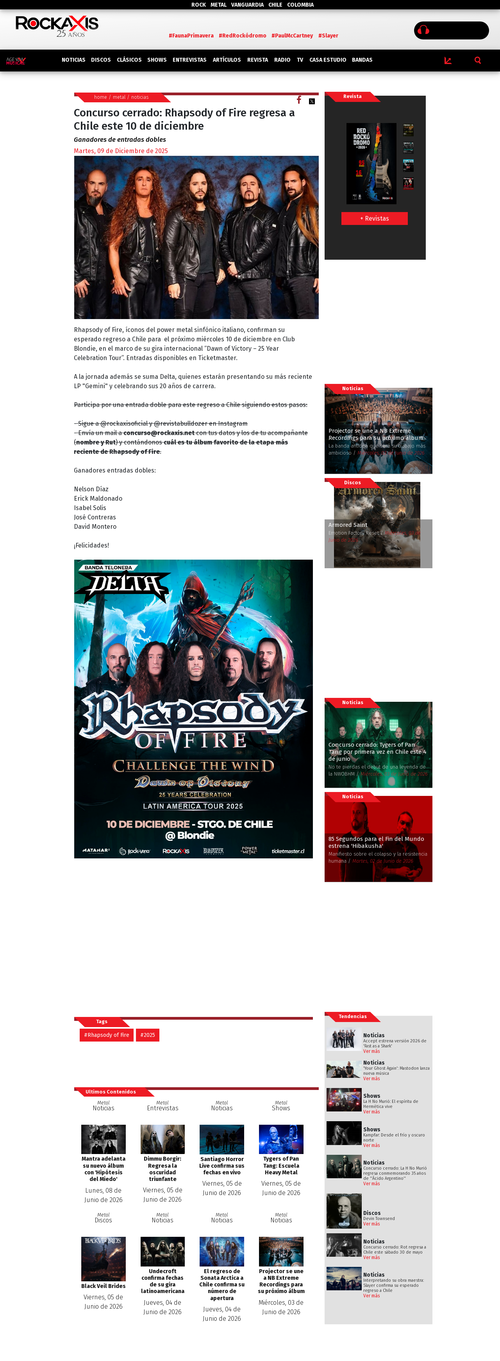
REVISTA (257, 60)
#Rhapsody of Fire (106, 1035)
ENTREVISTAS (190, 60)
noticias (140, 97)
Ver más (371, 1051)
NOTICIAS (74, 60)
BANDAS (362, 60)
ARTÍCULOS (227, 60)
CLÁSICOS (129, 60)
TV (300, 60)
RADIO (282, 60)
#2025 (147, 1035)
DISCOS (101, 60)
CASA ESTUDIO (327, 60)
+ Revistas (374, 218)
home (100, 97)
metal (119, 97)
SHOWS (157, 60)
